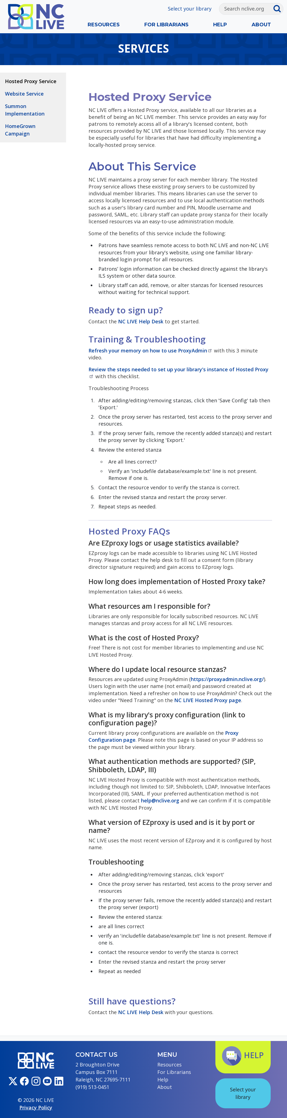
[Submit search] (278, 9)
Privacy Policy (35, 1107)
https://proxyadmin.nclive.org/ (227, 679)
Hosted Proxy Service (30, 81)
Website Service (24, 93)
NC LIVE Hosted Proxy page (207, 700)
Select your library (190, 8)
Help (220, 25)
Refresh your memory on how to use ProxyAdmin (150, 350)
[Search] (246, 9)
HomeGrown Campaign (20, 130)
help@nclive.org (160, 800)
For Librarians (166, 25)
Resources (104, 25)
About (261, 25)
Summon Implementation (25, 110)
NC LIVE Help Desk (140, 321)
